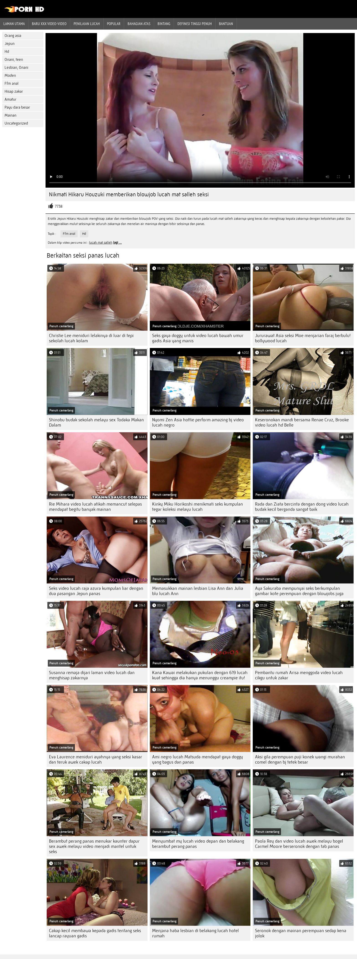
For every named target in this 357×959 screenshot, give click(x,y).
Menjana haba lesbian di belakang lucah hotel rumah (195, 933)
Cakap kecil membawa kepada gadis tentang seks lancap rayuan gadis (95, 933)
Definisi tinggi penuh (194, 23)
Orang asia (13, 35)
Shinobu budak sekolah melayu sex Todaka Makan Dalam (96, 422)
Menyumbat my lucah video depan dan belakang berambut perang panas (198, 844)
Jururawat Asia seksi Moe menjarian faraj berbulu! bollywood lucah (303, 338)
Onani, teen (14, 59)
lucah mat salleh (100, 242)
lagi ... (117, 242)
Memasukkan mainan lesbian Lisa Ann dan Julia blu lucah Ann (197, 591)
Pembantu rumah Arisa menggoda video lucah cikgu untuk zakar (299, 675)
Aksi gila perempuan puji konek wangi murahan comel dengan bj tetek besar (300, 759)
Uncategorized (16, 123)
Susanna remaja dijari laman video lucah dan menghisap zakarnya (92, 675)
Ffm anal (11, 83)
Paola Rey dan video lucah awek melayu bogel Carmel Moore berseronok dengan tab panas (299, 844)
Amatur (10, 99)
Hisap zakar (14, 91)
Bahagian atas (139, 23)
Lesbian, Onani (16, 67)
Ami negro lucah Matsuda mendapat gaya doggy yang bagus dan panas (197, 759)
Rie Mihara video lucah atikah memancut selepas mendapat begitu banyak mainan (95, 506)
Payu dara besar (17, 107)
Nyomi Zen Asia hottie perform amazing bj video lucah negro (198, 422)
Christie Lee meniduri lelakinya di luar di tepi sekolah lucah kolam (91, 338)
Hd (7, 51)
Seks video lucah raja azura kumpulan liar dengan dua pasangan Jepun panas (96, 591)
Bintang (164, 23)
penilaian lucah (87, 23)
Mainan (10, 115)
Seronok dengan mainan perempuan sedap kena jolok (300, 933)
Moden (10, 75)
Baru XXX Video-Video (49, 23)
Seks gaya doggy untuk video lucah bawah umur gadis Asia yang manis (197, 338)
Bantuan (226, 23)
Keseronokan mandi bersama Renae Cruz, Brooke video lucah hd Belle (302, 422)
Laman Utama (14, 23)
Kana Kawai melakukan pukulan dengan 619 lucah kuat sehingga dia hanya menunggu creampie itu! (199, 675)
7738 (59, 206)
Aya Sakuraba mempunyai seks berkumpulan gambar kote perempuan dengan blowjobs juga (299, 591)
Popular (114, 23)
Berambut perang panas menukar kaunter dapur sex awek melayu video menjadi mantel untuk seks (94, 846)
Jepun (10, 43)
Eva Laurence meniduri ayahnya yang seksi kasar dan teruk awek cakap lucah (95, 759)
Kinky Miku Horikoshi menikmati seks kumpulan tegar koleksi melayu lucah (197, 506)
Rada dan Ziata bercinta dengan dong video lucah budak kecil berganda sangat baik (302, 506)
